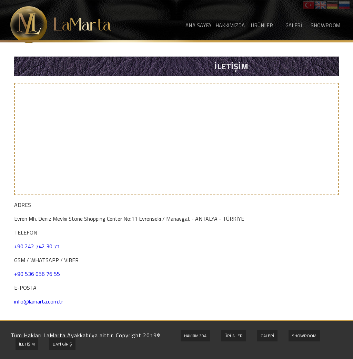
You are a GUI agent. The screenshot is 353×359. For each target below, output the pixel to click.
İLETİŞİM (27, 344)
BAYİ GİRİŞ (62, 344)
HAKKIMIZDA (230, 25)
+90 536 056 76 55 (37, 274)
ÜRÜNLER (262, 25)
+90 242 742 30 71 (37, 246)
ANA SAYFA (198, 25)
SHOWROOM (326, 25)
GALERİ (294, 25)
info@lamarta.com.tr (38, 301)
